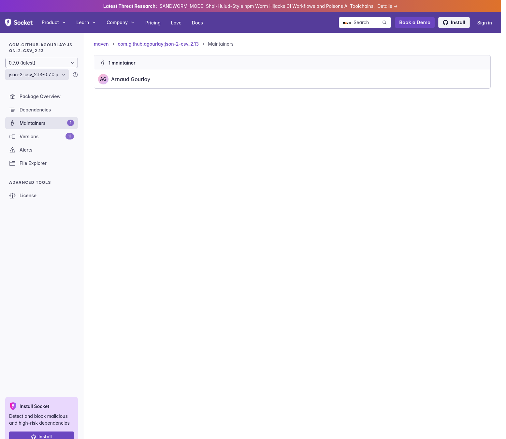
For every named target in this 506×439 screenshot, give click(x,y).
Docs (197, 22)
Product (54, 22)
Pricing (153, 22)
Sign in (484, 22)
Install (454, 22)
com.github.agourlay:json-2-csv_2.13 (158, 44)
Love (176, 22)
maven (101, 44)
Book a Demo (414, 22)
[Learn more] (75, 74)
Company (121, 22)
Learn (86, 22)
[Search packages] (365, 22)
